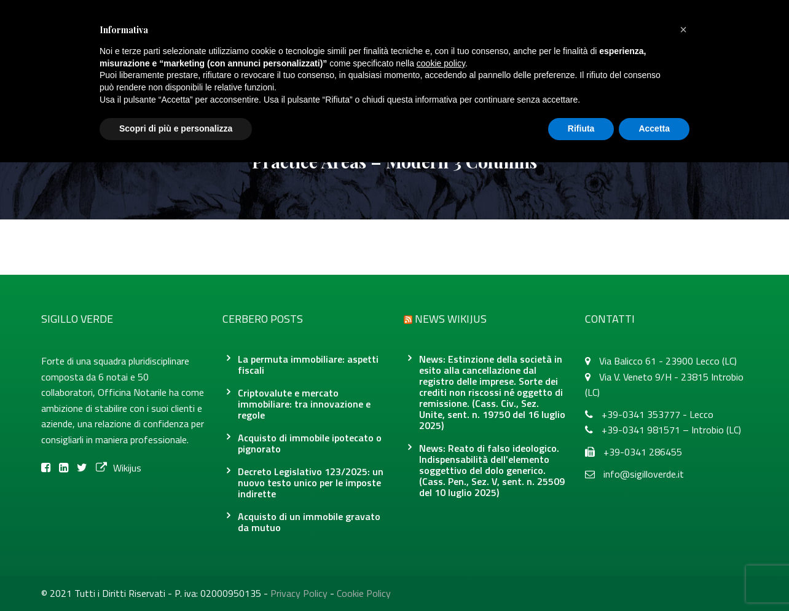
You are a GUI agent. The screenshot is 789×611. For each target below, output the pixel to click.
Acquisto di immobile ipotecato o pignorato (310, 443)
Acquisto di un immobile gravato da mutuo (309, 522)
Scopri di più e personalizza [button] (175, 128)
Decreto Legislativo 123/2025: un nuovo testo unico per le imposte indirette (310, 482)
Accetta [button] (654, 128)
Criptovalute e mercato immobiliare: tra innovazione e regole (304, 403)
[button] (683, 29)
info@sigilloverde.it (643, 474)
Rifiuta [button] (581, 128)
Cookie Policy (364, 593)
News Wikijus (451, 318)
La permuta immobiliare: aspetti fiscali (308, 364)
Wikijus (118, 467)
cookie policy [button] (441, 63)
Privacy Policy (299, 593)
